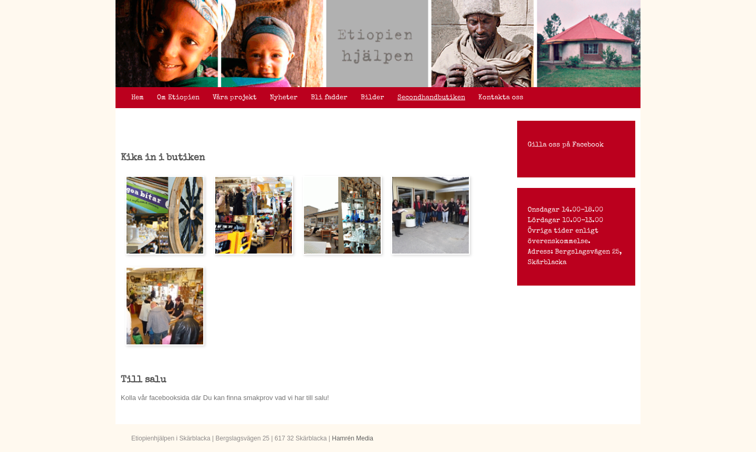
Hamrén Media (352, 438)
